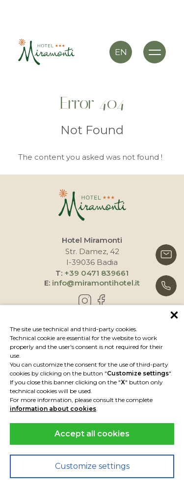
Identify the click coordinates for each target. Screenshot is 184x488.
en (121, 52)
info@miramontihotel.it (96, 282)
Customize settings (92, 466)
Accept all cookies (92, 433)
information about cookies (53, 408)
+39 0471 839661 (96, 273)
